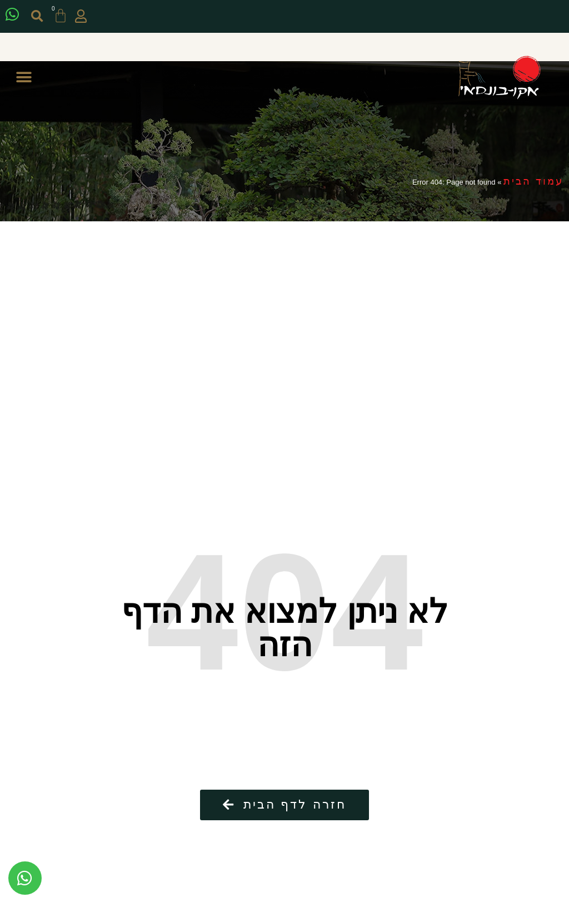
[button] (39, 16)
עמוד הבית (533, 181)
